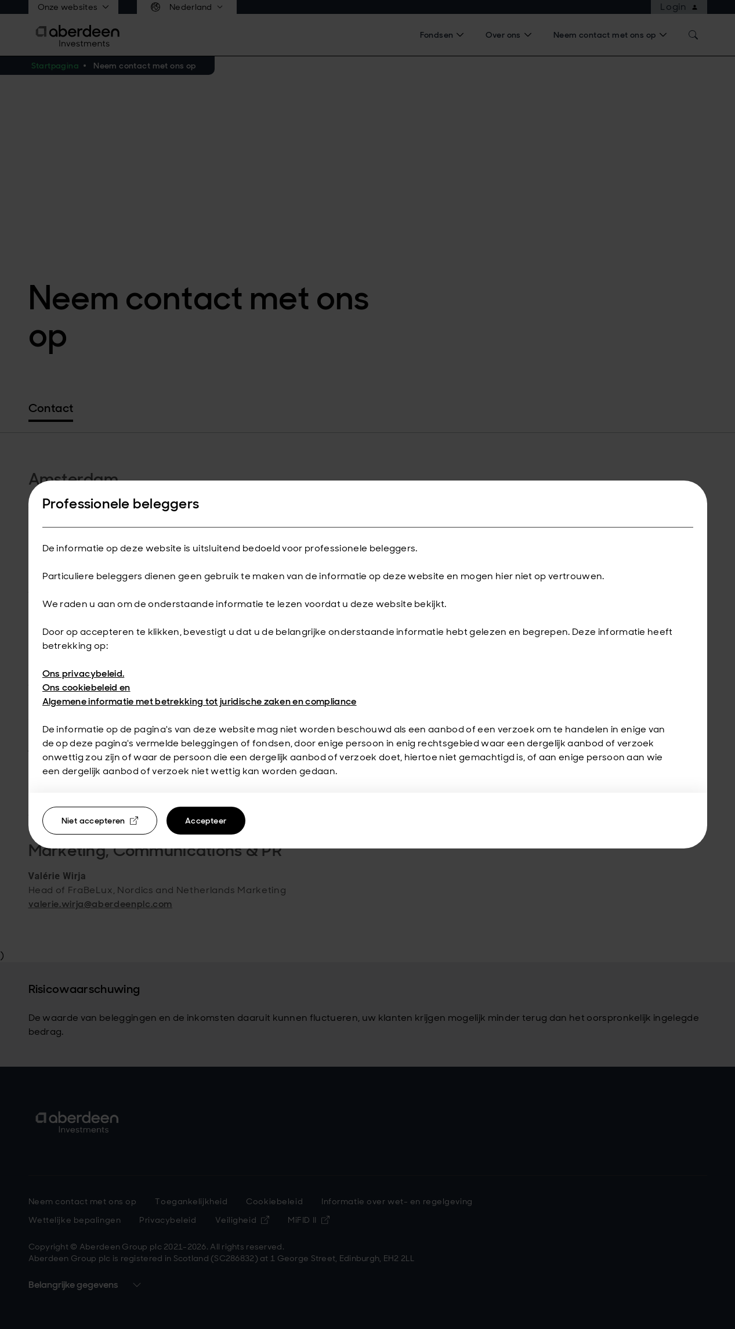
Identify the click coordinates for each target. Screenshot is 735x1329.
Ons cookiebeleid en (86, 687)
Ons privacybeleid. (83, 673)
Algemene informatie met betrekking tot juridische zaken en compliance (199, 701)
